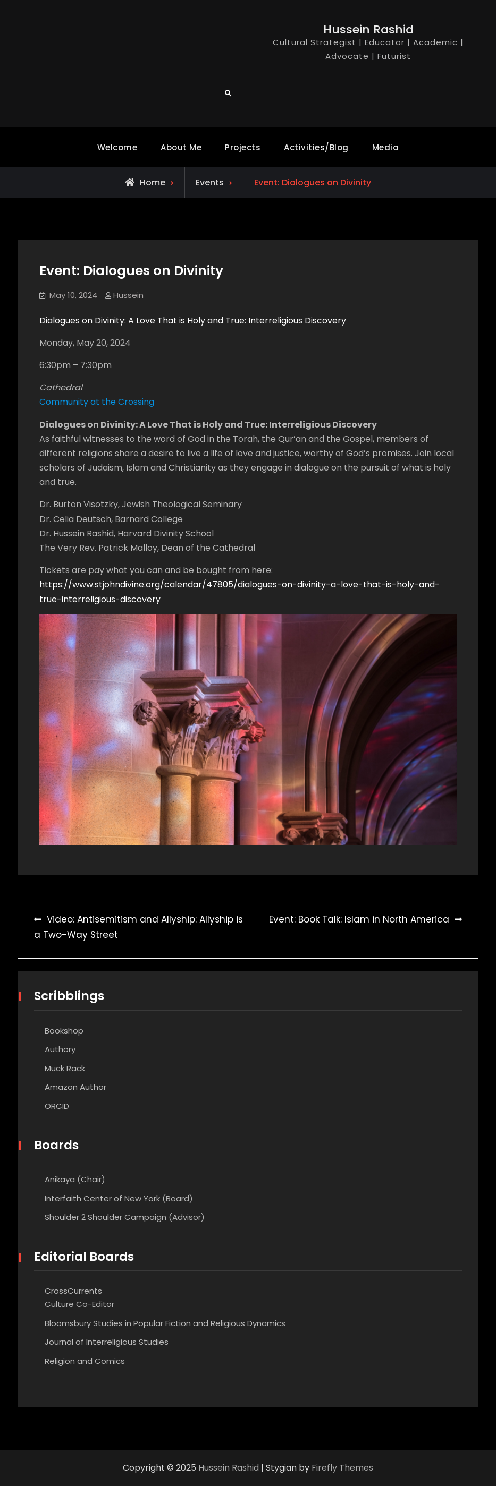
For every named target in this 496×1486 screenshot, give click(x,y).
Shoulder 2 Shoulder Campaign (105, 1217)
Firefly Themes (342, 1468)
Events (210, 182)
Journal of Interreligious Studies (107, 1341)
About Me (181, 147)
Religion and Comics (85, 1361)
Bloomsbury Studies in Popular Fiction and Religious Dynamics (165, 1323)
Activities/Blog (316, 147)
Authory (60, 1049)
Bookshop (64, 1030)
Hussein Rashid (368, 29)
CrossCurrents (73, 1290)
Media (385, 147)
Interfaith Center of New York (102, 1198)
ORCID (57, 1106)
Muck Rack (65, 1068)
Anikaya (60, 1179)
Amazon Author (75, 1086)
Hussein (128, 295)
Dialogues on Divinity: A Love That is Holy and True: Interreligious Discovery (192, 320)
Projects (242, 147)
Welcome (117, 147)
